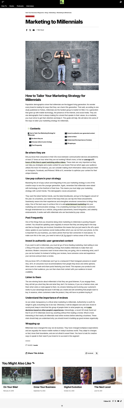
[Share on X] (30, 30)
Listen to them (72, 136)
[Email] (33, 30)
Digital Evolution (73, 387)
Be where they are (37, 138)
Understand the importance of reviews (79, 140)
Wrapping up (71, 143)
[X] (115, 401)
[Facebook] (113, 401)
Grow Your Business (45, 387)
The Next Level (102, 387)
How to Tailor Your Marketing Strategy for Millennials (41, 134)
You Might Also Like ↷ (18, 363)
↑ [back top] (62, 405)
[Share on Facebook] (26, 30)
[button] (3, 2)
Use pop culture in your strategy (42, 142)
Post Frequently (37, 145)
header (35, 345)
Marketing (30, 16)
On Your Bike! (10, 387)
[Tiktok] (121, 401)
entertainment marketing (76, 204)
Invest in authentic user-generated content (81, 133)
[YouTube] (118, 401)
